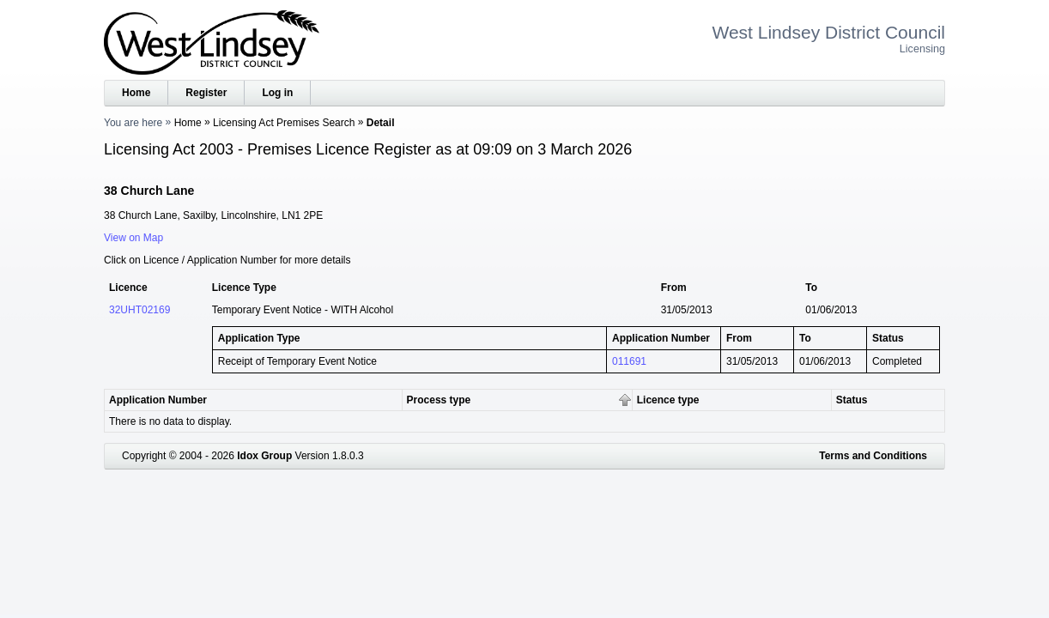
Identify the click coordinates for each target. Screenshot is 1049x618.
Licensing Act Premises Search (284, 123)
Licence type (668, 400)
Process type (439, 400)
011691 (629, 361)
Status (852, 400)
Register (206, 93)
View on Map (133, 238)
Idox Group (264, 456)
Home (136, 93)
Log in (277, 93)
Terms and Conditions (873, 456)
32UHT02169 (139, 310)
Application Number (158, 400)
